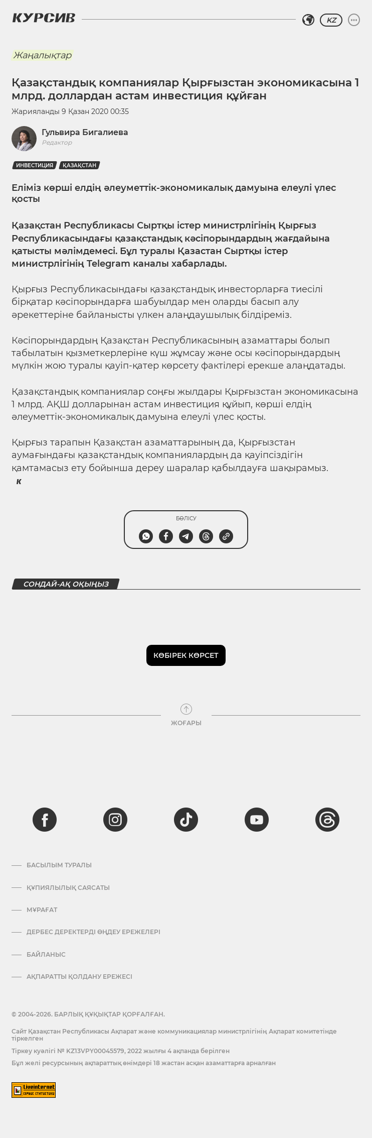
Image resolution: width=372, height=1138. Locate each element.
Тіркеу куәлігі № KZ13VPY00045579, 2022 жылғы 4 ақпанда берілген (121, 1051)
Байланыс (46, 954)
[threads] (327, 820)
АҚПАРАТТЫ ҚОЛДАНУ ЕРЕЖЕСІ (79, 976)
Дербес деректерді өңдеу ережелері (93, 932)
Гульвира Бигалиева (85, 132)
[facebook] (45, 820)
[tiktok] (186, 820)
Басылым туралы (59, 865)
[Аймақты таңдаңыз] (308, 20)
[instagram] (115, 820)
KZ (331, 20)
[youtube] (257, 820)
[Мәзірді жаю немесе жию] (353, 20)
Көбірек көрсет (186, 655)
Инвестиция (34, 165)
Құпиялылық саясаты (68, 887)
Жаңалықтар (42, 55)
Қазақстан (79, 165)
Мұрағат (42, 910)
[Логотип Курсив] (44, 18)
